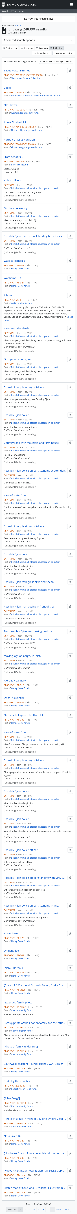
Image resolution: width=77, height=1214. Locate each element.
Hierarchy (27, 48)
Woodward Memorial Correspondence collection (35, 95)
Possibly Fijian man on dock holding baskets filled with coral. (35, 236)
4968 (58, 1209)
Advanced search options (19, 40)
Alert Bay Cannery (15, 680)
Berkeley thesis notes (17, 1081)
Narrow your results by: (38, 18)
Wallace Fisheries (14, 260)
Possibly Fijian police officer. (21, 850)
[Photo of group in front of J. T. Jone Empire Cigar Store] (35, 1118)
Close (18, 25)
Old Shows (10, 105)
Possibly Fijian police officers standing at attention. (35, 470)
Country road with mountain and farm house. (31, 442)
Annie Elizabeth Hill (15, 122)
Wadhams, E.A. (13, 278)
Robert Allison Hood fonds (24, 1088)
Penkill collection (19, 164)
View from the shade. (17, 328)
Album (8, 295)
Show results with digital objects (56, 61)
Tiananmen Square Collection (26, 78)
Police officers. (13, 180)
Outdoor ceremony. (16, 208)
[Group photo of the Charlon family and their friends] (35, 1023)
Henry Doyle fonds (20, 268)
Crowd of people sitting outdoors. (24, 387)
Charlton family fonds (22, 1010)
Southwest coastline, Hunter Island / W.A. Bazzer (33, 1063)
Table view (56, 48)
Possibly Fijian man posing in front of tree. (29, 606)
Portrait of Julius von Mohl (20, 139)
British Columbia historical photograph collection (35, 188)
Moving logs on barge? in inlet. (22, 655)
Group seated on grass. (18, 359)
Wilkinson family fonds (22, 303)
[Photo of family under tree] (21, 1046)
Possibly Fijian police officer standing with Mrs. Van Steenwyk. (35, 877)
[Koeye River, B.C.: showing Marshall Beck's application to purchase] (35, 1170)
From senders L (13, 156)
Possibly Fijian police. (17, 415)
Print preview (10, 48)
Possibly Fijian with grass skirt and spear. (29, 582)
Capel (7, 87)
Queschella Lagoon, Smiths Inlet (23, 715)
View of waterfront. (15, 495)
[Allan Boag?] (12, 1098)
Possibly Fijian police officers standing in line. (31, 905)
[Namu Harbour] (14, 968)
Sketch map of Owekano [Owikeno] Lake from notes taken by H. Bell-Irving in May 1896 (35, 1187)
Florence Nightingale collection (26, 130)
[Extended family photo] (18, 1002)
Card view (42, 48)
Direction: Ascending (63, 53)
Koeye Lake (11, 933)
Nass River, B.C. (13, 1136)
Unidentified (11, 950)
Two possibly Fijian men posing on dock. (28, 631)
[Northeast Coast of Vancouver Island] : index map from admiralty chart (35, 1153)
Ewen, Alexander (14, 697)
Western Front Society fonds (25, 112)
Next (67, 1209)
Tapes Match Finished (17, 70)
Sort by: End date (41, 53)
